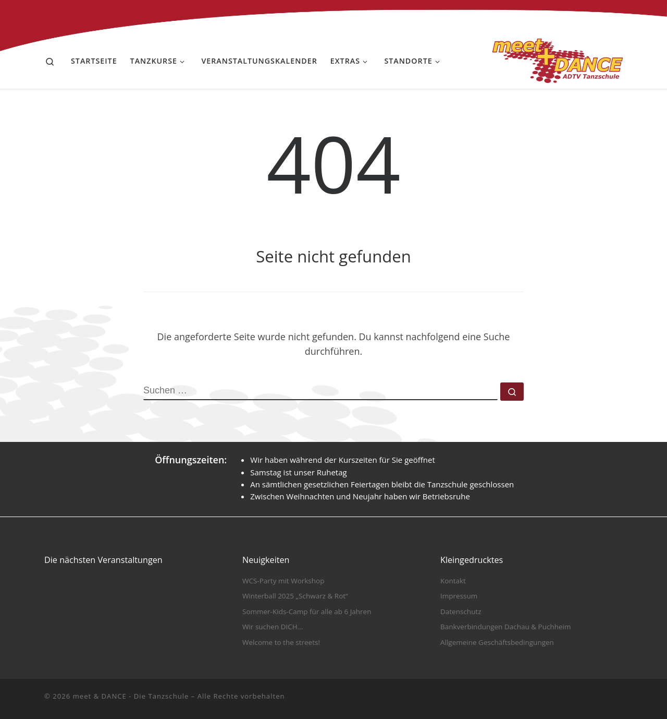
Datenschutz (460, 611)
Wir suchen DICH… (272, 626)
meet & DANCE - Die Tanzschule (131, 696)
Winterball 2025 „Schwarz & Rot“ (295, 596)
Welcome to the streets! (281, 642)
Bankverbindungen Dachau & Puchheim (505, 626)
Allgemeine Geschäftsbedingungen (497, 642)
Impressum (458, 596)
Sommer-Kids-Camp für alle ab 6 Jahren (306, 611)
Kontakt (453, 580)
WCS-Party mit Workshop (283, 580)
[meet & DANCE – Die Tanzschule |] (557, 58)
